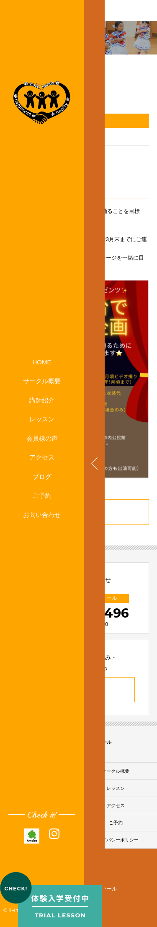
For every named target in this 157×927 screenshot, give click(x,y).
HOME (42, 362)
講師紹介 (41, 400)
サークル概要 (42, 380)
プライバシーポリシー (116, 839)
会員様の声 (42, 438)
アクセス (41, 457)
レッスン (41, 419)
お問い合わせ (42, 514)
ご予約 (42, 495)
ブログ (42, 476)
